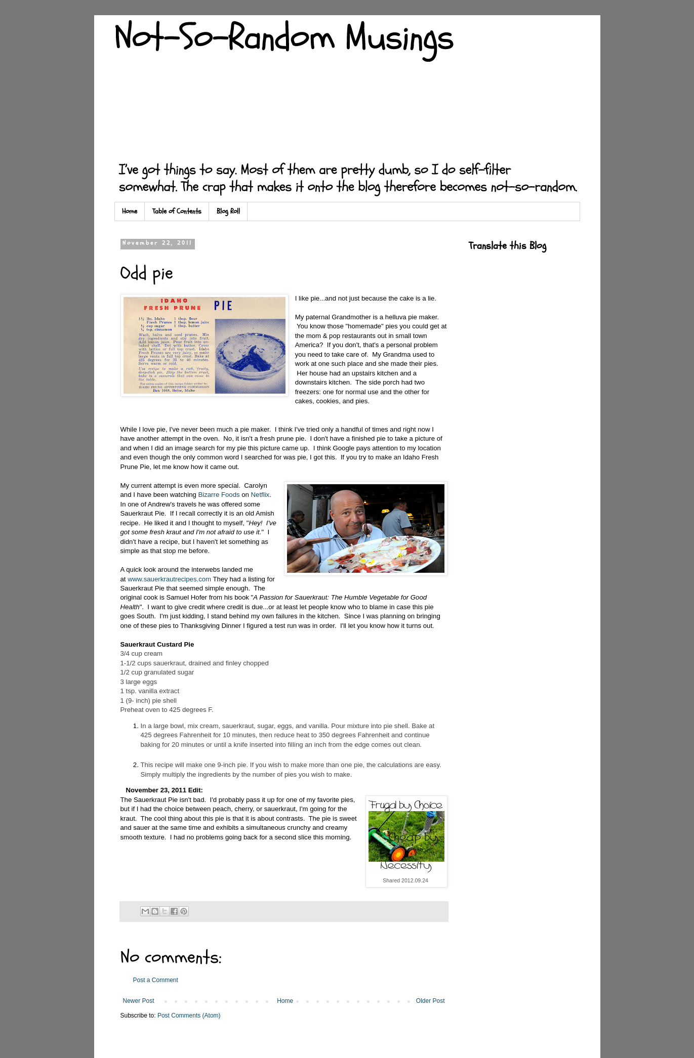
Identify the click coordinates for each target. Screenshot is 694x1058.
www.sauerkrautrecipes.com (169, 579)
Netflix (260, 494)
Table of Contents (176, 211)
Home (129, 211)
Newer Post (138, 1000)
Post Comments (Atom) (189, 1015)
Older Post (430, 1000)
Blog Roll (228, 211)
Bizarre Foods (218, 494)
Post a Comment (155, 980)
